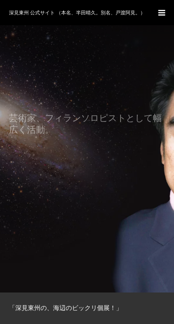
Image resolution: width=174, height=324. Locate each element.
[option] (87, 146)
